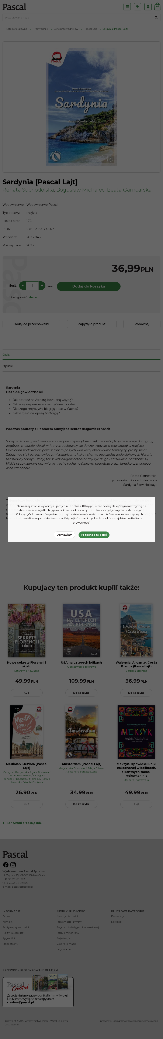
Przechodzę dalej (94, 534)
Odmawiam (64, 534)
